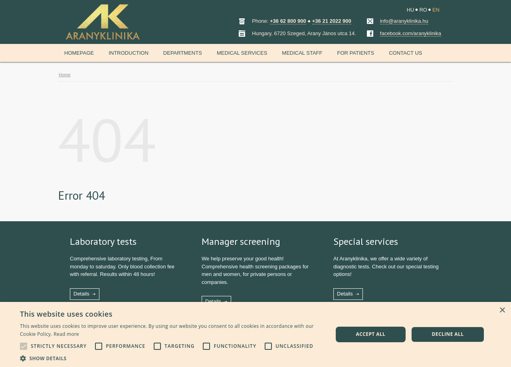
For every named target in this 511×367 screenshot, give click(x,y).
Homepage (79, 53)
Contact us (405, 53)
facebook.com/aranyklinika (410, 33)
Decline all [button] (448, 334)
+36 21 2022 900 (331, 21)
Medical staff (302, 53)
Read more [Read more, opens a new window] (66, 334)
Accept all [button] (371, 334)
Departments (182, 53)
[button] (172, 357)
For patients (355, 53)
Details (81, 294)
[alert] (255, 334)
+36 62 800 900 (288, 21)
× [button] (502, 310)
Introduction (129, 53)
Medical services (242, 53)
